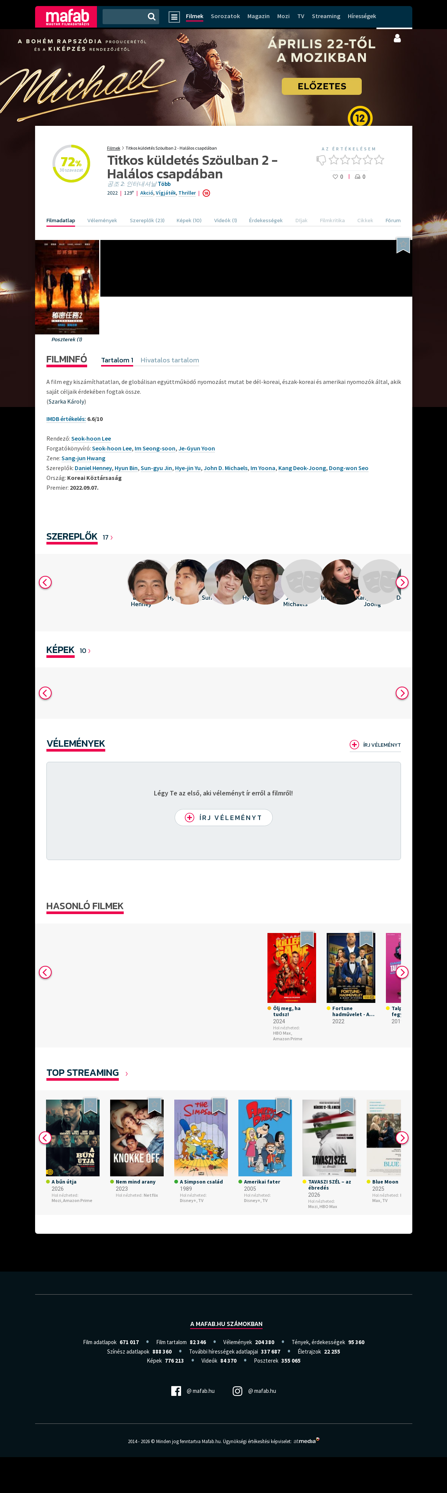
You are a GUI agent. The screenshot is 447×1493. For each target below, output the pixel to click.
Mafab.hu (211, 1441)
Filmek (194, 16)
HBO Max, (282, 1033)
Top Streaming (82, 1072)
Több (164, 184)
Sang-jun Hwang (83, 458)
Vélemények (75, 743)
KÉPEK (60, 649)
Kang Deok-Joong (302, 468)
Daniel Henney (93, 468)
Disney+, (188, 1200)
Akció (146, 192)
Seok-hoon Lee (112, 448)
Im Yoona (262, 468)
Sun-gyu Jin (156, 468)
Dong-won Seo (349, 468)
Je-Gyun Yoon (196, 448)
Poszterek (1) (67, 339)
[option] (141, 592)
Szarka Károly (66, 401)
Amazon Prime (288, 1038)
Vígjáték (166, 192)
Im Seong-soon (155, 448)
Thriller (187, 192)
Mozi (283, 16)
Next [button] (402, 582)
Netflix (151, 1195)
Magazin (258, 16)
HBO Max (328, 1206)
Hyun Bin (126, 468)
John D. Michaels (225, 468)
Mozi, (57, 1200)
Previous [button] (45, 582)
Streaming (326, 16)
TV (300, 16)
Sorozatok (225, 16)
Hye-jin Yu (188, 468)
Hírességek (362, 16)
